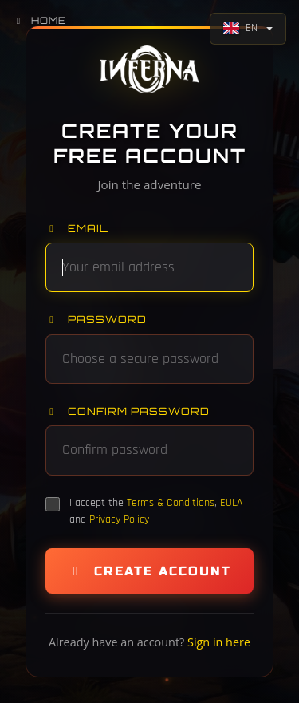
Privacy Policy (119, 519)
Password (96, 319)
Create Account (150, 571)
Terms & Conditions (170, 503)
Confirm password (127, 411)
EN (240, 28)
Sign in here (218, 642)
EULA (231, 503)
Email (76, 228)
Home (39, 20)
